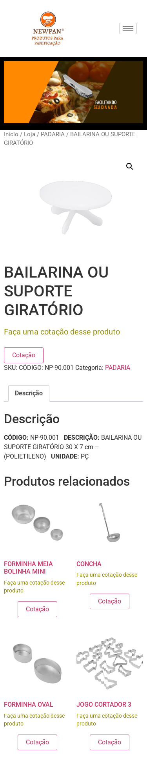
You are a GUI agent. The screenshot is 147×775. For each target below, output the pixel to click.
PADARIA (53, 134)
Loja (29, 134)
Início (11, 134)
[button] (130, 166)
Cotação (23, 355)
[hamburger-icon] (128, 28)
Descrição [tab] (29, 393)
